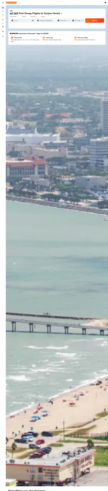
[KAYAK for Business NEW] (3, 26)
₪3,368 (14, 13)
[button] (3, 2)
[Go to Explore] (3, 19)
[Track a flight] (3, 23)
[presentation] (61, 13)
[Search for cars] (3, 14)
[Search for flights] (3, 7)
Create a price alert (26, 40)
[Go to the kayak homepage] (11, 3)
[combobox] (14, 16)
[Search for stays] (3, 11)
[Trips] (3, 31)
